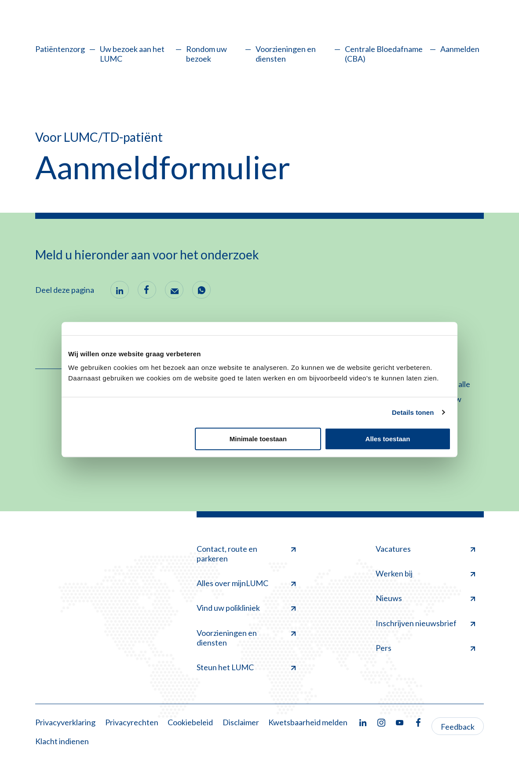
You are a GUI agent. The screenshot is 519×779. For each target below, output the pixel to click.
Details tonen (413, 412)
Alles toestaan (387, 439)
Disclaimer (241, 722)
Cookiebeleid (190, 722)
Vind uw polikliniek (246, 608)
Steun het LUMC (246, 667)
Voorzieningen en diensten (286, 53)
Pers (425, 648)
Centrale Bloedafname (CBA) (384, 53)
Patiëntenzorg (60, 49)
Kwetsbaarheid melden (307, 722)
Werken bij (425, 573)
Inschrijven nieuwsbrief (425, 623)
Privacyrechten (131, 722)
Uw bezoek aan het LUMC (132, 53)
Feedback (458, 726)
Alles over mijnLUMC (246, 583)
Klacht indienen (62, 741)
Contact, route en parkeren (246, 553)
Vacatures (425, 549)
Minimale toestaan (258, 439)
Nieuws (425, 598)
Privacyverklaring (65, 722)
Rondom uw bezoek (206, 53)
